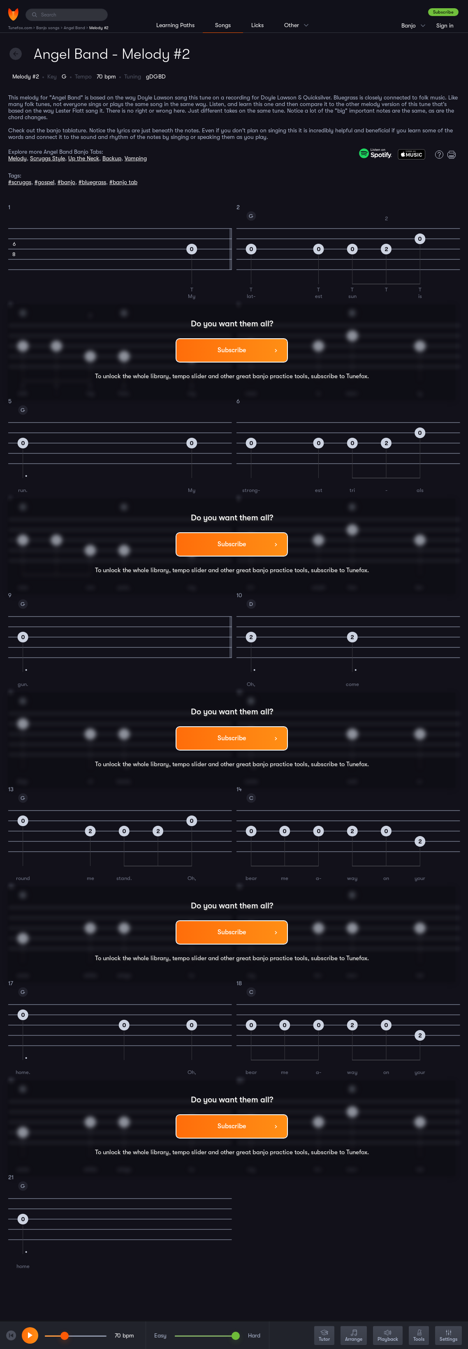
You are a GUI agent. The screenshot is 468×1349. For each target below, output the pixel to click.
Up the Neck (83, 158)
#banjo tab (123, 182)
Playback (388, 1336)
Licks (257, 25)
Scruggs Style (47, 158)
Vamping (136, 158)
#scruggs (19, 182)
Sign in (445, 25)
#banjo (66, 182)
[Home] (13, 14)
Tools (418, 1336)
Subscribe (443, 12)
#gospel (44, 182)
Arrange (353, 1336)
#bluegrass (92, 182)
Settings (448, 1336)
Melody (17, 158)
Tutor (324, 1336)
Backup (111, 158)
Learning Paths (175, 25)
